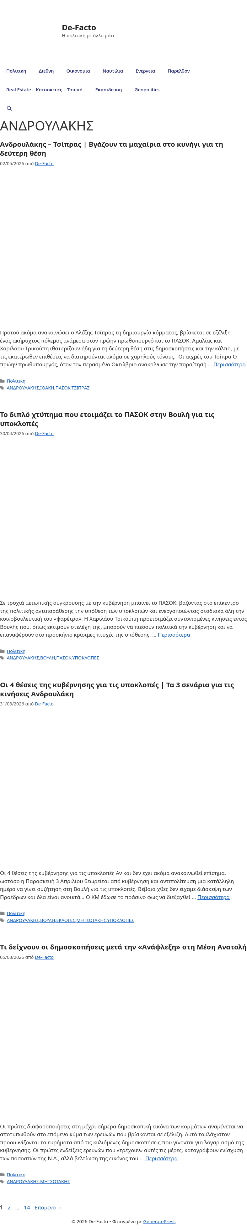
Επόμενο (48, 1207)
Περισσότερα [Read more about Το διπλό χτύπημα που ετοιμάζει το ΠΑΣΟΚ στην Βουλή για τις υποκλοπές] (174, 634)
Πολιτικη (16, 71)
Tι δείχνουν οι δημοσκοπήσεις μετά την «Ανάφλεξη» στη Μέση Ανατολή (123, 946)
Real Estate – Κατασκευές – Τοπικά (44, 89)
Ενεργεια (145, 71)
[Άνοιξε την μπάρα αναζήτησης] (9, 108)
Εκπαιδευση (108, 89)
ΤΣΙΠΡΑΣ (81, 388)
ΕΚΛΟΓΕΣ (65, 920)
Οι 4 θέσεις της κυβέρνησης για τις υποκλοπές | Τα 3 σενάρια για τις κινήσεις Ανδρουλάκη (117, 689)
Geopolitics (147, 89)
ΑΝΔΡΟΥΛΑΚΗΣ (23, 388)
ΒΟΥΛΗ (47, 658)
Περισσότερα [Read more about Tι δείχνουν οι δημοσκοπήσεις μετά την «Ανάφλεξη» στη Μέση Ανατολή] (161, 1158)
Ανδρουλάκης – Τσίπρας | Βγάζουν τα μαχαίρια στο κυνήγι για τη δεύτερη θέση (111, 148)
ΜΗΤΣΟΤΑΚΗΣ (91, 920)
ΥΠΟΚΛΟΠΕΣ (85, 658)
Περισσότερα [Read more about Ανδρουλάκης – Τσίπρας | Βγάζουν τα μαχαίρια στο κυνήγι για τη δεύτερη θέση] (229, 364)
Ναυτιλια (113, 71)
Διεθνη (46, 71)
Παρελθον (179, 71)
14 (27, 1207)
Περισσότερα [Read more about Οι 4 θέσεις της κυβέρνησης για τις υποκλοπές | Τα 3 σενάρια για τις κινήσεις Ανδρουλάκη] (213, 897)
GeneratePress (159, 1221)
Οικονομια (78, 71)
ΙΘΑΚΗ (47, 388)
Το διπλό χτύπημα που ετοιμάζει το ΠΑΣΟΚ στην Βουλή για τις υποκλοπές (107, 418)
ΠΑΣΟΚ (63, 388)
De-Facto (79, 27)
